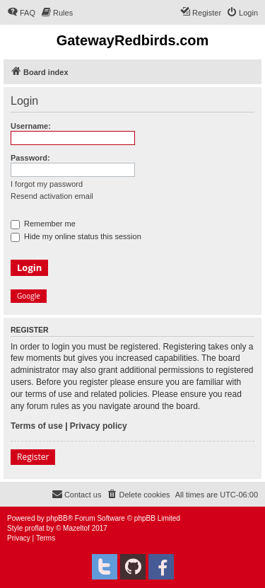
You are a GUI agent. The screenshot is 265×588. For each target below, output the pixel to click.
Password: (30, 158)
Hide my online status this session (76, 236)
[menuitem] (21, 12)
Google (28, 296)
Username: (31, 126)
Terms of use (37, 426)
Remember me (43, 223)
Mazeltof (76, 528)
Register (33, 457)
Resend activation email (52, 196)
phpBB (57, 518)
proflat (35, 528)
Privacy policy (98, 426)
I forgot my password (47, 184)
